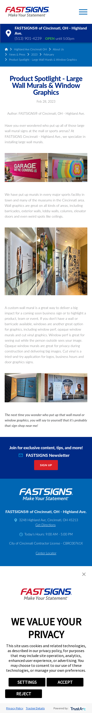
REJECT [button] (23, 694)
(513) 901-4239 (28, 38)
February (49, 54)
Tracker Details (35, 708)
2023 (34, 54)
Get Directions (45, 525)
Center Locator (46, 553)
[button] (83, 12)
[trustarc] (77, 708)
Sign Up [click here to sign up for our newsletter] (46, 465)
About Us (58, 49)
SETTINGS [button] (27, 682)
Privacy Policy (14, 708)
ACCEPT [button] (65, 682)
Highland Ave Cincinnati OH (30, 49)
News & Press (17, 54)
